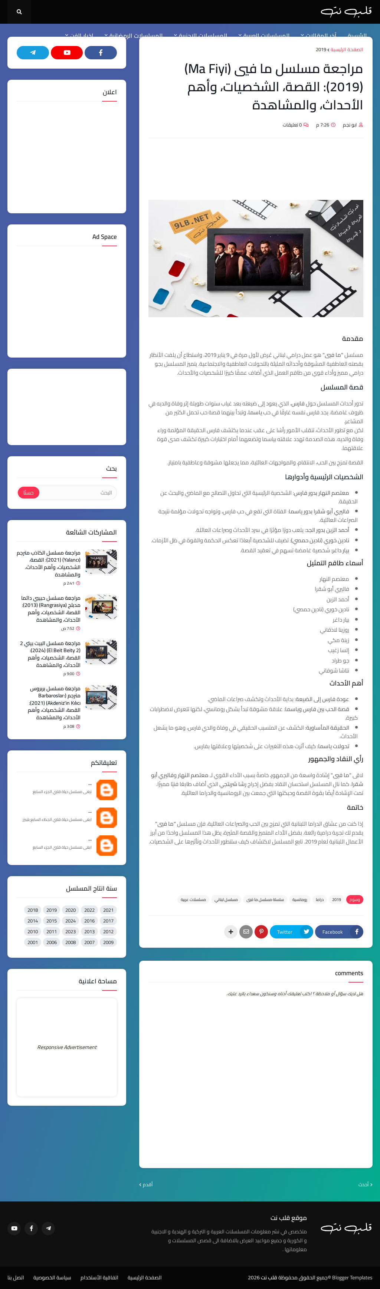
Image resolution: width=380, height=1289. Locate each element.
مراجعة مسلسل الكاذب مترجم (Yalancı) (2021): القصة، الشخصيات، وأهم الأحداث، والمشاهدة (49, 563)
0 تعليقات (292, 124)
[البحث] (77, 493)
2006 (51, 942)
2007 (89, 942)
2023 (70, 931)
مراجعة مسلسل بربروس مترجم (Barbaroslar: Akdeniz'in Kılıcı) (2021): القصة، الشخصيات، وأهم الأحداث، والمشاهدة (54, 703)
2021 (108, 909)
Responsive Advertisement (66, 1047)
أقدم (148, 1184)
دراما (320, 899)
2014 (32, 920)
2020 (70, 909)
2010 (32, 931)
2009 (108, 942)
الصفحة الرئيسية (347, 49)
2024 (70, 920)
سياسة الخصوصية (52, 1278)
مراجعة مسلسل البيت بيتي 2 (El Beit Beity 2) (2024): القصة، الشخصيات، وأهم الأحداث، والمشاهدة (50, 654)
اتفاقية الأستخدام (99, 1278)
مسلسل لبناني (226, 899)
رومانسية (299, 899)
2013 (89, 931)
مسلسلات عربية (193, 899)
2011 (51, 931)
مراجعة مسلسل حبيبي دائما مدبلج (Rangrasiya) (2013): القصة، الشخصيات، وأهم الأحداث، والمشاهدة (51, 609)
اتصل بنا (15, 1278)
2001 (32, 942)
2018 (32, 909)
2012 (108, 931)
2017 (108, 920)
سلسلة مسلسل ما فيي (265, 899)
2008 (70, 942)
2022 (89, 909)
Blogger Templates (352, 1277)
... (90, 783)
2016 (89, 920)
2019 (321, 49)
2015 (51, 920)
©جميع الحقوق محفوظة (304, 1277)
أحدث (363, 1184)
